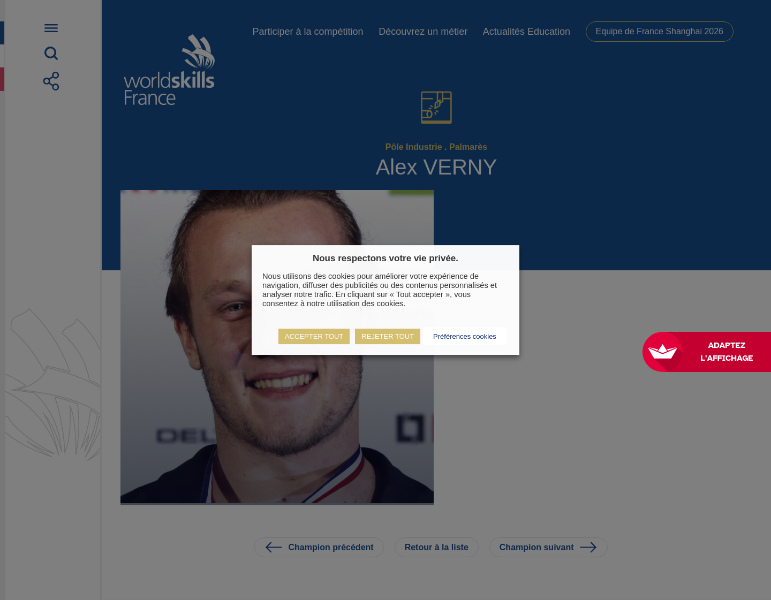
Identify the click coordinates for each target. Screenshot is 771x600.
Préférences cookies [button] (464, 336)
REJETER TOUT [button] (387, 336)
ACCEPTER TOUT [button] (314, 336)
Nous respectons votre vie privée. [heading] (385, 258)
